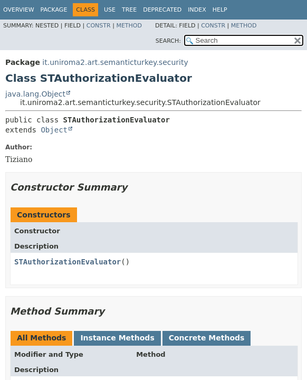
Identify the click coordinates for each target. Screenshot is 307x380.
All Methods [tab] (41, 338)
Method (129, 25)
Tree (129, 9)
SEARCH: (168, 40)
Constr (99, 25)
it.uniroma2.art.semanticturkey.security (115, 62)
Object (54, 130)
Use (110, 9)
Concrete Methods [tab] (207, 338)
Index (197, 9)
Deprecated (162, 9)
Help (220, 9)
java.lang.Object (35, 94)
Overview (18, 9)
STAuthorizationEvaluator (67, 262)
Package (54, 9)
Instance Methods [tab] (117, 338)
